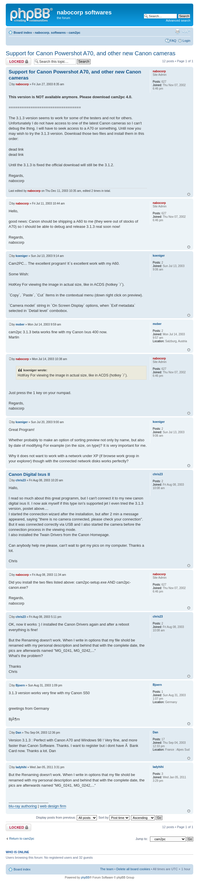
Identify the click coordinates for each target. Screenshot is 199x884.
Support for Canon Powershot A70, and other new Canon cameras (90, 53)
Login (186, 40)
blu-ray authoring (23, 806)
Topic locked (18, 61)
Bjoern (20, 685)
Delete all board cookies (133, 869)
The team (106, 869)
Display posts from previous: (66, 817)
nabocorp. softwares (50, 32)
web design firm (53, 806)
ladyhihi (21, 767)
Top (188, 194)
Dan (18, 732)
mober (20, 324)
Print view (177, 31)
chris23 (21, 480)
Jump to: (142, 839)
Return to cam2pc (21, 838)
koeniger (22, 256)
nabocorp (22, 84)
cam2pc (74, 32)
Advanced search (178, 20)
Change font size (186, 31)
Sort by (113, 817)
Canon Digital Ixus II (29, 474)
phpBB (85, 877)
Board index (23, 32)
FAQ (173, 40)
